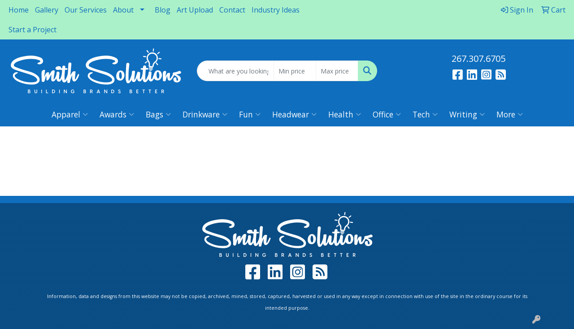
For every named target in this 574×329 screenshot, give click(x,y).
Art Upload (195, 10)
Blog (162, 10)
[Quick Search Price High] (337, 71)
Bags (158, 114)
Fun (250, 114)
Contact (232, 10)
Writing (467, 114)
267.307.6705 (478, 58)
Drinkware (205, 114)
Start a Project (33, 30)
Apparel (70, 114)
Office (387, 114)
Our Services (86, 10)
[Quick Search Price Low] (295, 71)
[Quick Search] (235, 71)
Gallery (46, 10)
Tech (425, 114)
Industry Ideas (276, 10)
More (509, 114)
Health (344, 114)
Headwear (294, 114)
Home (19, 10)
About (123, 10)
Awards (117, 114)
